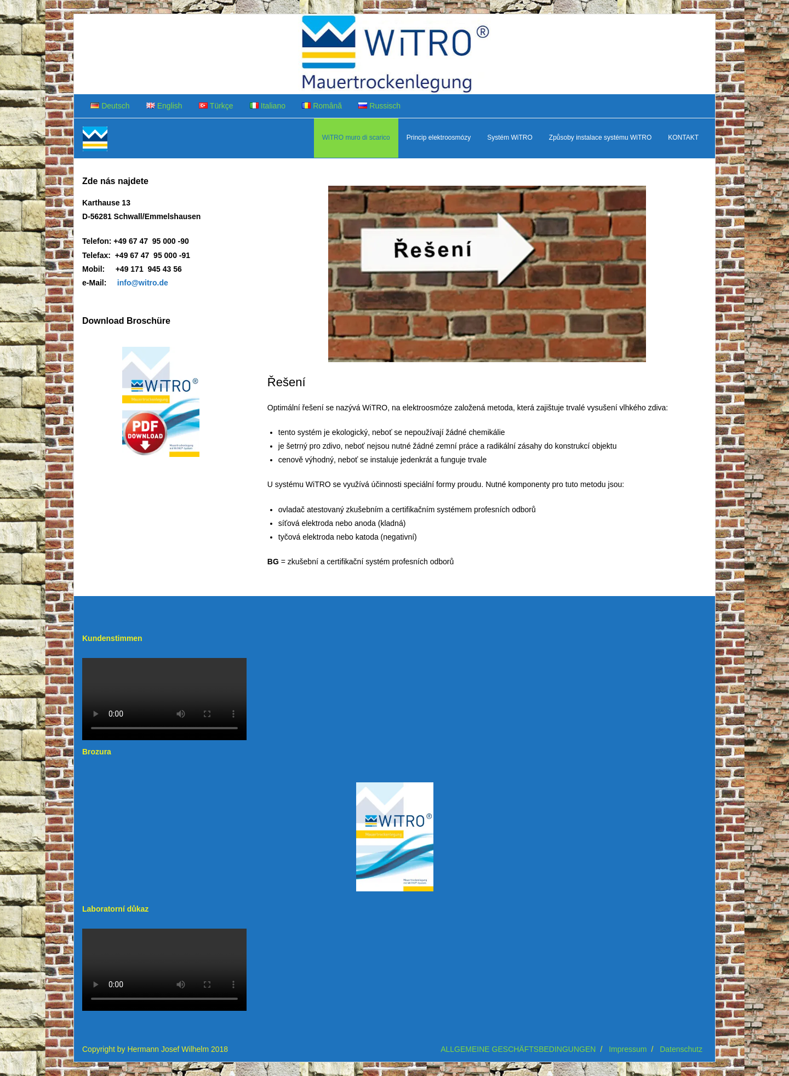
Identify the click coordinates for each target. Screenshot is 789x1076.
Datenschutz (681, 1049)
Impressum (628, 1049)
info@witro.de (142, 282)
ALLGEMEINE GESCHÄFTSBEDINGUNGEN (518, 1049)
